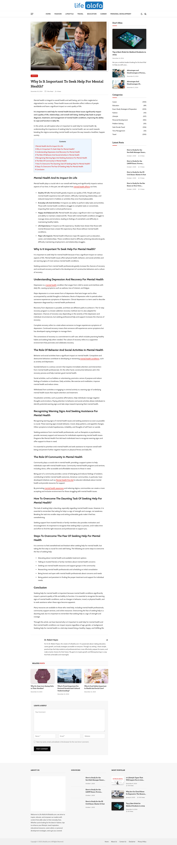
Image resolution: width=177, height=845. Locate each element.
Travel (80, 14)
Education (92, 14)
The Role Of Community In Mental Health (51, 161)
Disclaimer (132, 842)
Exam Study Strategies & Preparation (124, 109)
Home (48, 14)
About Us (114, 842)
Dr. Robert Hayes (51, 640)
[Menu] (32, 13)
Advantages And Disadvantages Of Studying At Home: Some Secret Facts (136, 82)
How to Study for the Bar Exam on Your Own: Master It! (136, 184)
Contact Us (122, 842)
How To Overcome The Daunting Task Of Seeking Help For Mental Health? (62, 164)
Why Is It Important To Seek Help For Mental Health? (55, 149)
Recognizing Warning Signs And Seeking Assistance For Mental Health (61, 158)
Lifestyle (69, 14)
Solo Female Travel (118, 127)
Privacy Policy (142, 842)
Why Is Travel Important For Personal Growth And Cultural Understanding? (68, 688)
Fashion (58, 14)
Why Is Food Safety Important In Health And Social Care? (95, 687)
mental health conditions (89, 359)
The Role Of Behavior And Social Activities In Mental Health (57, 155)
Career (103, 14)
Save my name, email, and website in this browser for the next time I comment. (62, 742)
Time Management (118, 131)
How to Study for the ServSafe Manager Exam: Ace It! (136, 151)
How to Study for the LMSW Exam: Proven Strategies (134, 162)
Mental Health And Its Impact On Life (49, 146)
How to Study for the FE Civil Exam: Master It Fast (136, 173)
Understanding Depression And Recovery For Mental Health (57, 152)
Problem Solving (117, 124)
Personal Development (120, 14)
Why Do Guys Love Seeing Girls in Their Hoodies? (42, 687)
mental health (51, 285)
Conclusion (39, 169)
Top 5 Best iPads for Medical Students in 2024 (129, 53)
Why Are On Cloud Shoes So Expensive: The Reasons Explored (136, 793)
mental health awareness (54, 488)
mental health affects (82, 187)
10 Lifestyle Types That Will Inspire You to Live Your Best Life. (134, 779)
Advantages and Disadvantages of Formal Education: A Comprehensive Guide (136, 71)
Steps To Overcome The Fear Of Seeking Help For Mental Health (59, 166)
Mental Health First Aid (64, 480)
